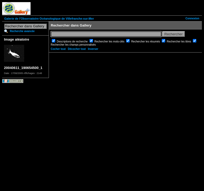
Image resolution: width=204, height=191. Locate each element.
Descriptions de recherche (72, 41)
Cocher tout (58, 48)
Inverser (93, 48)
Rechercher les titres (179, 41)
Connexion (192, 18)
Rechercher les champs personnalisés (73, 44)
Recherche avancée (22, 31)
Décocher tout (77, 48)
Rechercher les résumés (146, 41)
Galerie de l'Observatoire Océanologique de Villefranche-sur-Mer (49, 18)
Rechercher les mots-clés (110, 41)
